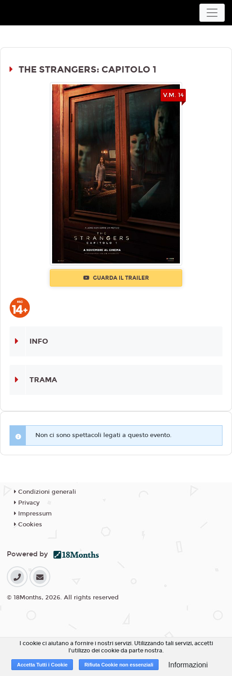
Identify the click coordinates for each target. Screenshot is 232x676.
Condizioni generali (45, 492)
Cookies (28, 524)
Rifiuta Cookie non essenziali (118, 664)
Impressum (33, 513)
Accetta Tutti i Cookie (42, 664)
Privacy (26, 502)
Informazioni (188, 665)
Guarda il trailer (116, 278)
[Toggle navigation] (212, 13)
